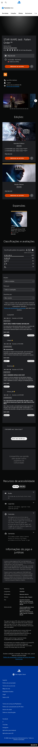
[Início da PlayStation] (19, 2)
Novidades (5, 13)
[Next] (35, 100)
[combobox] (19, 281)
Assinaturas (28, 13)
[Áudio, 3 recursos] (19, 495)
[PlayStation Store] (8, 7)
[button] (13, 86)
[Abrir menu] (2, 2)
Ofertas (21, 13)
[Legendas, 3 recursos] (19, 506)
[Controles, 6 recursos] (19, 520)
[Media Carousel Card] (15, 101)
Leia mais (6, 332)
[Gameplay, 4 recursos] (19, 536)
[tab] (15, 486)
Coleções (13, 13)
